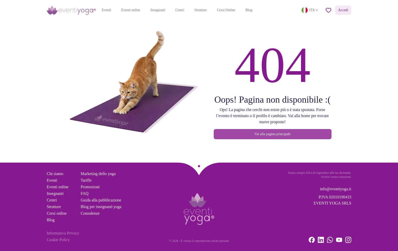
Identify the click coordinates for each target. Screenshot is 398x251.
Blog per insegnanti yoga (101, 207)
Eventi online (130, 10)
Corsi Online (226, 10)
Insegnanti (158, 10)
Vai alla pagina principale (272, 134)
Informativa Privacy (63, 233)
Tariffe (86, 180)
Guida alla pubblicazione (101, 200)
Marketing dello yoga (98, 173)
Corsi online (57, 213)
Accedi (343, 10)
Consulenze (90, 213)
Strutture (200, 10)
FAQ (85, 193)
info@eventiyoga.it (335, 189)
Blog (248, 10)
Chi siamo (55, 173)
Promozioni (90, 187)
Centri (179, 10)
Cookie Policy (58, 240)
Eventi (106, 10)
